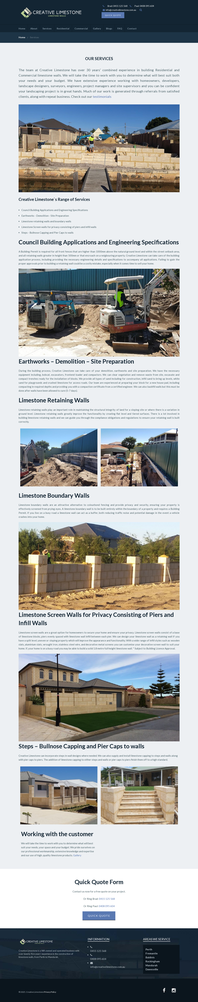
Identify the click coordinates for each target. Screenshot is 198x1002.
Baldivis (150, 957)
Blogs (109, 28)
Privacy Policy (50, 992)
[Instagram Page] (173, 991)
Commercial (81, 28)
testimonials (102, 96)
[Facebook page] (164, 991)
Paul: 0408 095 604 (144, 6)
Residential (63, 28)
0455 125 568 (98, 950)
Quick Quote (113, 15)
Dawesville (152, 969)
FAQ (119, 28)
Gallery (97, 28)
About (33, 28)
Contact (132, 28)
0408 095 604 (106, 906)
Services (47, 28)
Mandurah (152, 965)
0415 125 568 (106, 898)
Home (22, 28)
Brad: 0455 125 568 (117, 6)
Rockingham (153, 961)
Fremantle (152, 953)
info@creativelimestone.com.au (119, 10)
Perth (149, 949)
